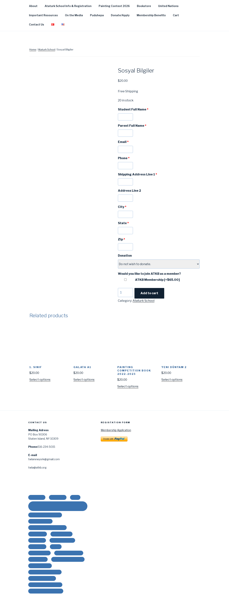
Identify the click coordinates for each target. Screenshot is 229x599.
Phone (124, 158)
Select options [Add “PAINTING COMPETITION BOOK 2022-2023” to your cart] (127, 386)
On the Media (74, 15)
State (123, 223)
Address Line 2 (129, 190)
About (33, 6)
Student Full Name (133, 109)
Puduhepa (97, 15)
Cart (176, 15)
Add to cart (149, 293)
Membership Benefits (151, 15)
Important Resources (43, 15)
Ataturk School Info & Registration (68, 6)
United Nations (168, 6)
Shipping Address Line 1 (137, 174)
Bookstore (144, 6)
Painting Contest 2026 (114, 6)
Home (32, 49)
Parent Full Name (132, 125)
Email (123, 142)
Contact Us (36, 24)
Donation (125, 255)
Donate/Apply (120, 15)
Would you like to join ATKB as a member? (149, 274)
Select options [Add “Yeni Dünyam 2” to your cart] (171, 379)
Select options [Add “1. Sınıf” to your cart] (39, 379)
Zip (121, 239)
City (122, 207)
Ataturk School (46, 49)
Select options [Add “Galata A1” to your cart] (84, 379)
